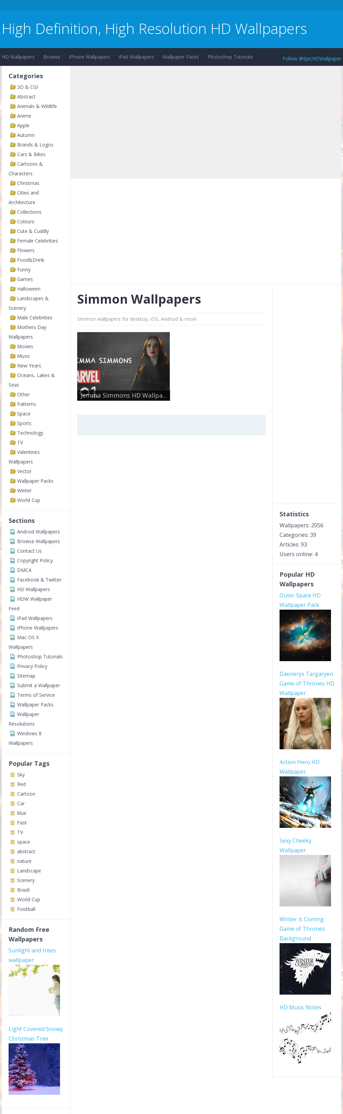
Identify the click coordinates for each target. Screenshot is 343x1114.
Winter (24, 490)
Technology (30, 433)
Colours (25, 221)
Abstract (26, 96)
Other (23, 394)
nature (24, 861)
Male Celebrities (34, 317)
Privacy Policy (32, 666)
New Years (29, 365)
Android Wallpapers (38, 531)
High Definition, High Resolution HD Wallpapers (154, 28)
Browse (51, 57)
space (23, 842)
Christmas (28, 183)
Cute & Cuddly (33, 231)
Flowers (26, 250)
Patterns (26, 404)
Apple (23, 125)
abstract (26, 851)
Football (26, 909)
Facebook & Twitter (39, 579)
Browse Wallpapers (38, 541)
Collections (29, 212)
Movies (25, 346)
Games (25, 279)
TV (20, 442)
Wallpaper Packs (181, 57)
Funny (24, 269)
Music (23, 356)
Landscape (29, 870)
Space (24, 413)
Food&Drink (30, 260)
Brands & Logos (35, 144)
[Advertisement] (126, 6)
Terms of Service (36, 695)
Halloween (28, 288)
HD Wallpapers (18, 57)
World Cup (28, 500)
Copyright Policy (35, 560)
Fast (22, 822)
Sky (21, 774)
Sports (24, 423)
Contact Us (29, 551)
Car (21, 803)
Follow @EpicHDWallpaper (312, 58)
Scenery (26, 880)
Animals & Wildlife (37, 106)
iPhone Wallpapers (89, 57)
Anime (24, 116)
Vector (24, 471)
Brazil (23, 890)
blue (21, 813)
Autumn (26, 135)
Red (21, 784)
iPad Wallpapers (136, 57)
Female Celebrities (37, 240)
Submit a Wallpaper (38, 685)
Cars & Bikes (31, 154)
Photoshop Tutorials (230, 57)
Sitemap (26, 675)
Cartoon (26, 793)
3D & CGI (27, 87)
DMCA (24, 570)
